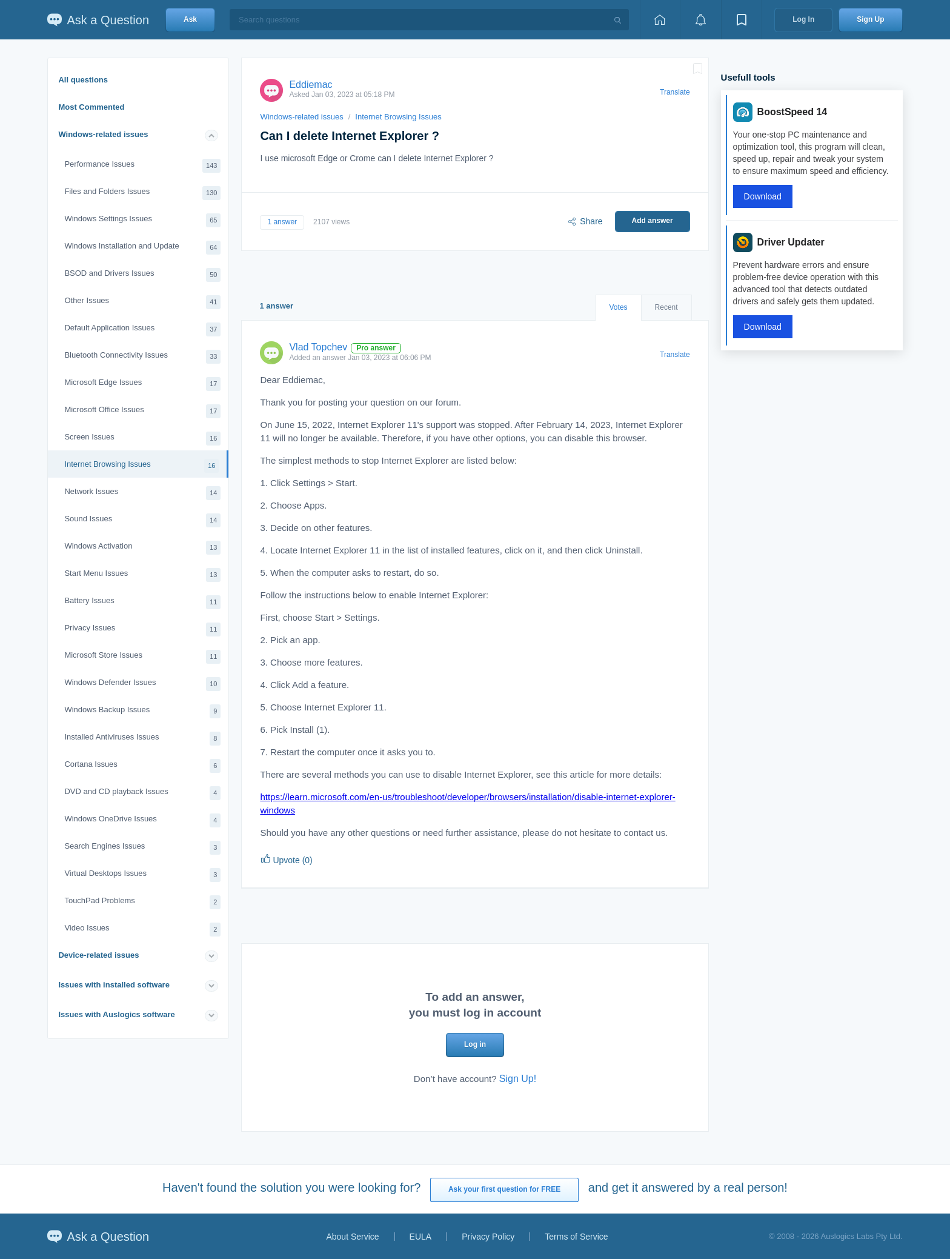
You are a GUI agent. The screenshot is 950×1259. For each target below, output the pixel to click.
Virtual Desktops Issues (142, 875)
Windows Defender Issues (142, 684)
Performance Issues (142, 166)
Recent (666, 307)
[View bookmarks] (741, 19)
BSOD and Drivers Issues (142, 275)
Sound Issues (142, 520)
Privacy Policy (488, 1236)
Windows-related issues (103, 134)
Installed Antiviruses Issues (142, 739)
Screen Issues (142, 439)
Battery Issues (142, 602)
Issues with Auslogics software (116, 1014)
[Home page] (660, 19)
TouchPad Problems (142, 902)
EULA (421, 1236)
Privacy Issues (142, 629)
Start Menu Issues (142, 575)
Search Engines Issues (142, 848)
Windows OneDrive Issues (142, 820)
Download (763, 196)
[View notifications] (700, 19)
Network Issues (142, 493)
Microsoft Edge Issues (142, 384)
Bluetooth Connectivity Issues (142, 357)
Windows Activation (142, 548)
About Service (352, 1236)
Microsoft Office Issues (142, 411)
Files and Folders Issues (142, 193)
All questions (83, 79)
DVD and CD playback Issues (142, 793)
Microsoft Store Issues (142, 657)
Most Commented (91, 107)
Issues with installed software (114, 984)
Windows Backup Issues (142, 711)
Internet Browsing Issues (141, 466)
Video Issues (142, 930)
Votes (619, 307)
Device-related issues (98, 955)
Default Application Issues (142, 329)
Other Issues (142, 302)
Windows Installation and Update (142, 248)
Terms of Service (576, 1236)
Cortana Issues (142, 766)
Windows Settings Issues (142, 220)
